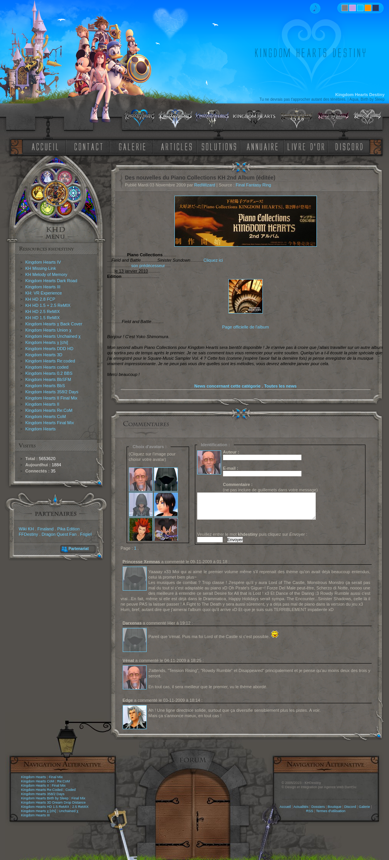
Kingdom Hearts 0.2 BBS (49, 373)
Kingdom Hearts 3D (44, 354)
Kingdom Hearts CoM (45, 416)
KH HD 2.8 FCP (40, 299)
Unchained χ (68, 811)
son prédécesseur (148, 265)
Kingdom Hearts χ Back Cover (54, 324)
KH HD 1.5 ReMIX (42, 317)
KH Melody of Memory (46, 274)
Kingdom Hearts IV (43, 262)
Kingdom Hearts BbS (45, 385)
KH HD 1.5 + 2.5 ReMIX (48, 305)
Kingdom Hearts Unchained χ (53, 336)
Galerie (364, 807)
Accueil (285, 807)
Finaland (45, 528)
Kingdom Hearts (40, 429)
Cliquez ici (213, 260)
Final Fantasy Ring (253, 185)
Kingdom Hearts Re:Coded (42, 790)
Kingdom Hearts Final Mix (49, 422)
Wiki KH (26, 528)
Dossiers (318, 807)
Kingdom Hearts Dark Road (51, 280)
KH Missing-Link (40, 268)
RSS (309, 811)
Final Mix (56, 777)
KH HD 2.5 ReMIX (42, 311)
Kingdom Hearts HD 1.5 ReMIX (45, 807)
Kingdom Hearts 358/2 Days (52, 391)
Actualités (300, 807)
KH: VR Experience (43, 293)
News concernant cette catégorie (227, 386)
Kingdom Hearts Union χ (48, 330)
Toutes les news (280, 386)
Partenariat (79, 549)
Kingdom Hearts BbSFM (48, 379)
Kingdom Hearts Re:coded (50, 361)
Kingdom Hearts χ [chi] (46, 342)
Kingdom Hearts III (43, 286)
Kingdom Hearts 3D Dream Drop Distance (53, 802)
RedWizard (204, 185)
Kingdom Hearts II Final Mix (51, 398)
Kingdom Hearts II (42, 404)
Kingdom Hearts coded (47, 367)
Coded (70, 790)
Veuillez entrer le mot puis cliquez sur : (252, 534)
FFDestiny (28, 534)
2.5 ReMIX (80, 807)
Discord (350, 807)
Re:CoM (63, 781)
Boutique (335, 807)
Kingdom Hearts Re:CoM (49, 410)
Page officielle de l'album (245, 327)
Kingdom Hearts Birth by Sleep (45, 798)
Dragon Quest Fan (59, 534)
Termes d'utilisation (330, 811)
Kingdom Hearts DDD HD (49, 348)
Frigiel (85, 534)
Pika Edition (68, 528)
